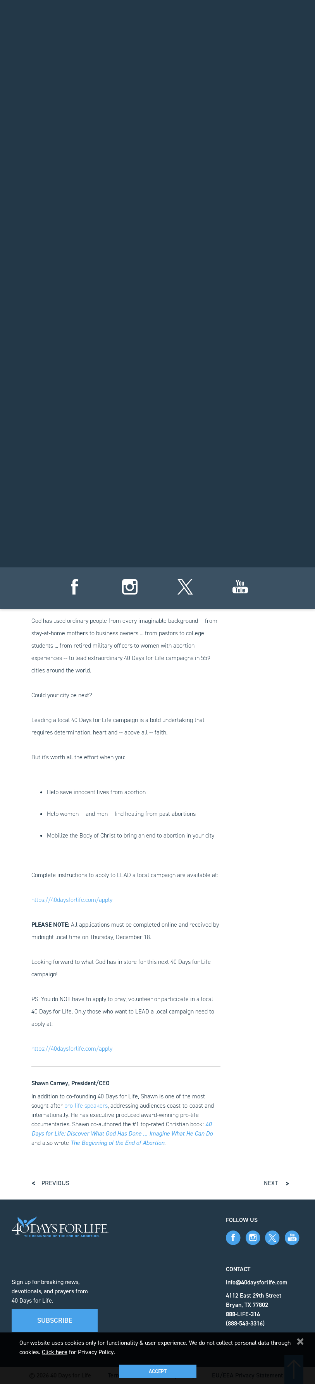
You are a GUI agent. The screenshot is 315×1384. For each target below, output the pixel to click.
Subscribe (54, 1320)
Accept (158, 1371)
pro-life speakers (86, 1105)
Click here (54, 1352)
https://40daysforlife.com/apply (71, 900)
